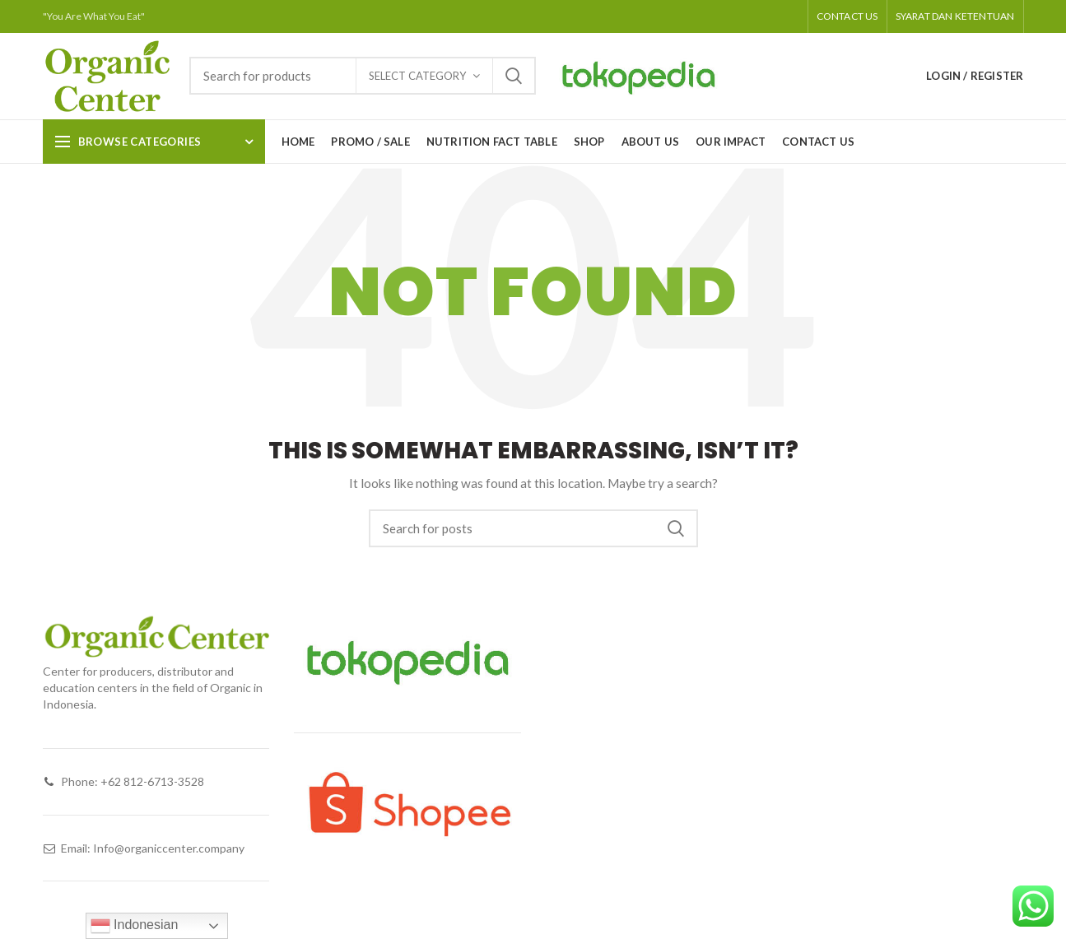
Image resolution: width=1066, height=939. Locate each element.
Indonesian (135, 926)
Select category (417, 75)
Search (513, 76)
